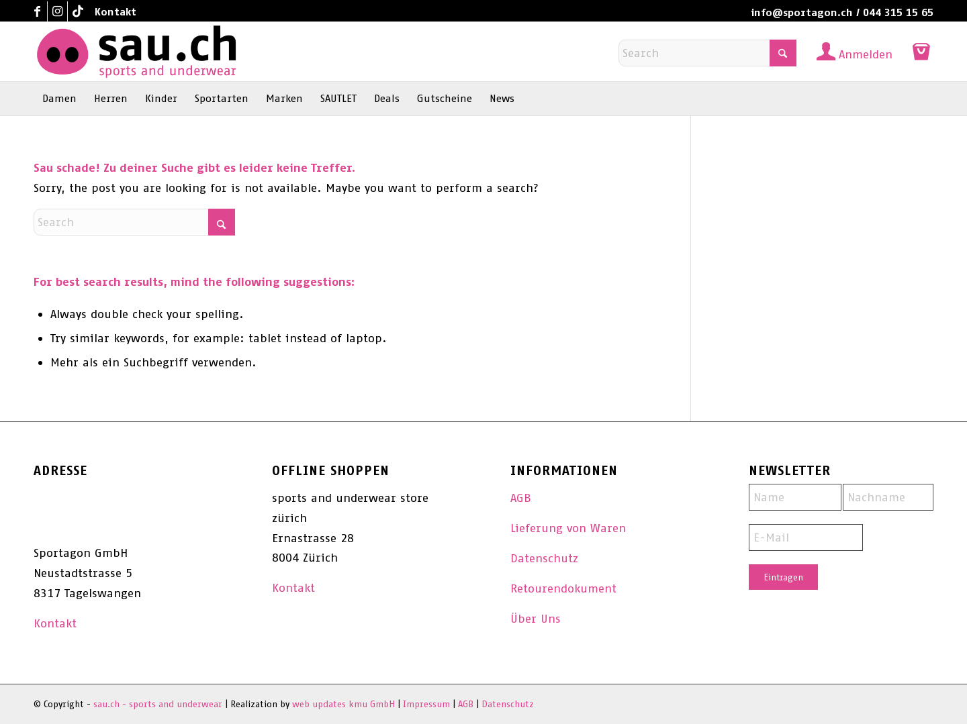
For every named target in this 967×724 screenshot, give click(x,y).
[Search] (707, 53)
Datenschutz (544, 558)
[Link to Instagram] (57, 11)
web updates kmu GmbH (343, 704)
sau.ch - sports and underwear (157, 704)
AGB (520, 497)
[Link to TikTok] (78, 11)
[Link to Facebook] (37, 11)
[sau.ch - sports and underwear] (136, 51)
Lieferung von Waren (568, 528)
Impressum (426, 704)
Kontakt (115, 11)
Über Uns (535, 618)
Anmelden (865, 54)
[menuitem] (112, 12)
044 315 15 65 (898, 12)
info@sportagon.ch (802, 12)
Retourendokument (563, 588)
